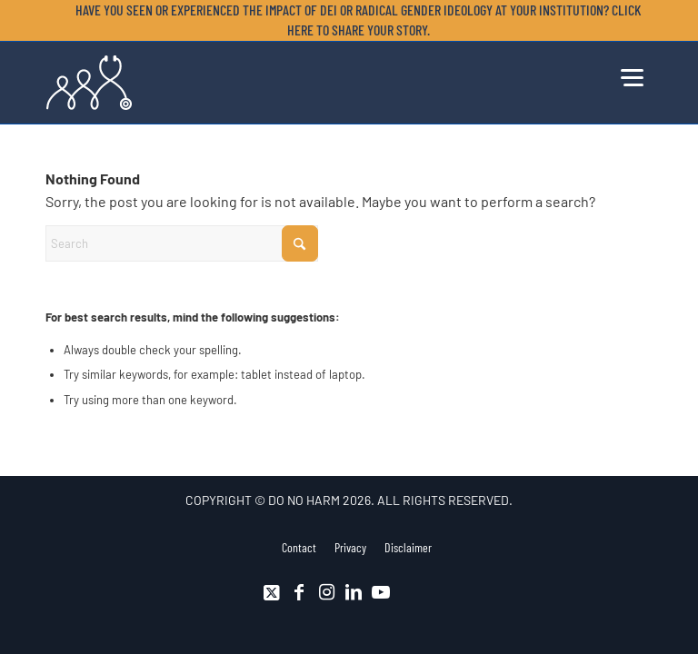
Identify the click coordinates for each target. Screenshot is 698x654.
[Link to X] (271, 592)
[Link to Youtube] (380, 592)
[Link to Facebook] (299, 592)
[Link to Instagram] (326, 592)
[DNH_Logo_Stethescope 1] (89, 82)
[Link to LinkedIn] (353, 592)
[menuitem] (354, 20)
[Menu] (632, 75)
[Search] (181, 243)
